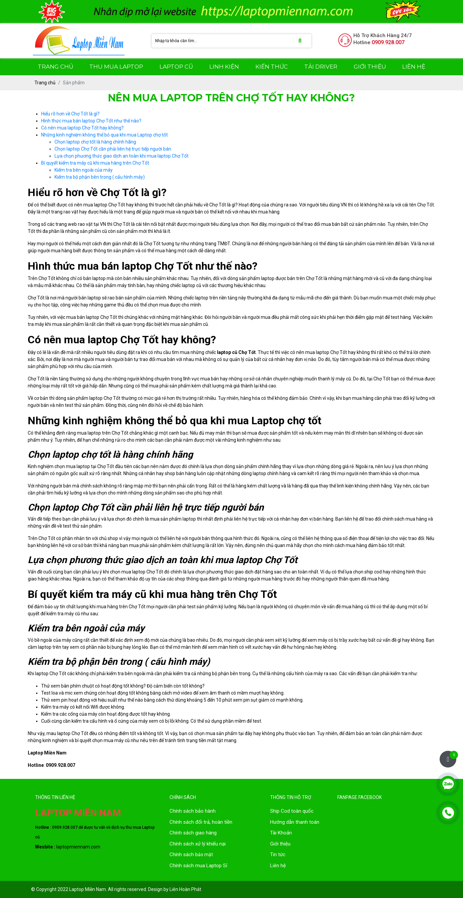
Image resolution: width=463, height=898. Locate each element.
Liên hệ (278, 866)
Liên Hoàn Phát (185, 889)
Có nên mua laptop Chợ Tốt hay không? (82, 127)
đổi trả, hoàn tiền (213, 822)
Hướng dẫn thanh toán (294, 822)
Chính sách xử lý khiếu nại (197, 844)
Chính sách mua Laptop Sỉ (198, 866)
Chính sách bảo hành (192, 811)
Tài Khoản (281, 833)
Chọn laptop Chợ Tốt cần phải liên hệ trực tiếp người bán (112, 149)
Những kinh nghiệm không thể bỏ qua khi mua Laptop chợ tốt (104, 135)
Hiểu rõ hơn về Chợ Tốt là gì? (70, 113)
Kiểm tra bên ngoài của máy (83, 170)
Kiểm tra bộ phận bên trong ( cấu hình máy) (99, 177)
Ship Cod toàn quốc (292, 811)
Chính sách (182, 822)
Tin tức (277, 854)
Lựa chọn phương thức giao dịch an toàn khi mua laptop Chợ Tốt (121, 156)
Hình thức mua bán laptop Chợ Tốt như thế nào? (91, 120)
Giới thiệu (280, 844)
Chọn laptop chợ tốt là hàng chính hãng (95, 142)
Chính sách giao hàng (193, 833)
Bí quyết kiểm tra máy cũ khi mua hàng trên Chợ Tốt (95, 163)
